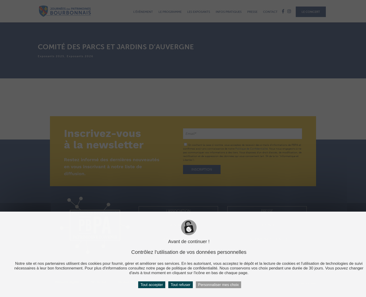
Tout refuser (180, 285)
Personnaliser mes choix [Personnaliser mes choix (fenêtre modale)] (218, 285)
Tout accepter (152, 285)
